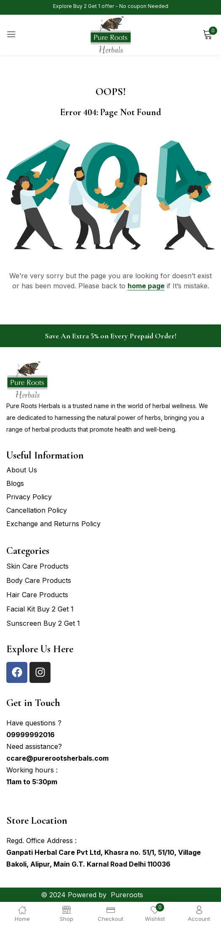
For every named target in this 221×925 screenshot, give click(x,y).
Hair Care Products (37, 594)
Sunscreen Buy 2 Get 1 (43, 623)
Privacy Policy (29, 497)
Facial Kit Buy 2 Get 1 (40, 609)
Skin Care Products (37, 566)
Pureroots (127, 895)
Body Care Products (38, 580)
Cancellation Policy (36, 510)
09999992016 (30, 734)
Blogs (15, 483)
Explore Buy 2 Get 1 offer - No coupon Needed (110, 6)
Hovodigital (163, 895)
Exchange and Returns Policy (53, 523)
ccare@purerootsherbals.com (57, 758)
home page (146, 286)
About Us (21, 470)
